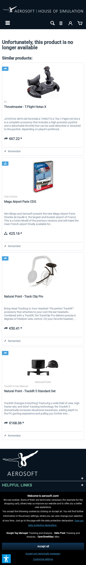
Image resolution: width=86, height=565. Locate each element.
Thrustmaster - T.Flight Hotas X (25, 107)
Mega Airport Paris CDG (20, 201)
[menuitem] (7, 23)
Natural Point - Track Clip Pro (23, 296)
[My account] (70, 23)
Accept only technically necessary (43, 553)
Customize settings (43, 559)
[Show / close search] (52, 23)
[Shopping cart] (80, 23)
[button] (6, 558)
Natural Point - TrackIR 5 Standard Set (29, 391)
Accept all (43, 546)
